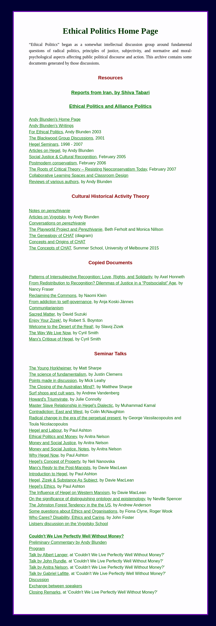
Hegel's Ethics (42, 486)
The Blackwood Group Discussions (61, 138)
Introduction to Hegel (48, 474)
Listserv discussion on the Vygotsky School (68, 523)
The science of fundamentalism (57, 374)
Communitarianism (46, 308)
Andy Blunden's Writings (51, 125)
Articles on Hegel (44, 150)
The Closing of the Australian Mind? (61, 387)
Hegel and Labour (45, 430)
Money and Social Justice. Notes (59, 449)
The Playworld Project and (65, 229)
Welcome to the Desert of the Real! (61, 326)
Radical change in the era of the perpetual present (75, 418)
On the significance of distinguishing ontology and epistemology (87, 499)
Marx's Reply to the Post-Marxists (60, 467)
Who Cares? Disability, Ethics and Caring (66, 517)
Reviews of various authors (54, 181)
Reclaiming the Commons (52, 295)
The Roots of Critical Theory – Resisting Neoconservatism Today (88, 169)
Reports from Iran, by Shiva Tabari (110, 92)
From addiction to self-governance (60, 302)
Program (37, 548)
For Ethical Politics (46, 132)
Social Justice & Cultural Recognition (62, 157)
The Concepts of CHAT (50, 248)
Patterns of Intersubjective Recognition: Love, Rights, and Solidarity (90, 277)
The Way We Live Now (50, 333)
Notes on (49, 210)
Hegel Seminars (43, 144)
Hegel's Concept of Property (54, 461)
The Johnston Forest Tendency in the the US (70, 505)
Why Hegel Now (43, 455)
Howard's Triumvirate (48, 399)
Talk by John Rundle (47, 561)
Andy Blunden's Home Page (55, 119)
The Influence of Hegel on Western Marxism (69, 492)
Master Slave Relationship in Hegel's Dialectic (71, 405)
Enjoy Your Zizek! (45, 320)
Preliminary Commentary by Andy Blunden (68, 542)
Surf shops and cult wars (51, 393)
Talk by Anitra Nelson (48, 567)
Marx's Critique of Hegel (51, 339)
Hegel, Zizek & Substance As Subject (63, 480)
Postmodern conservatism (53, 163)
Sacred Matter (42, 314)
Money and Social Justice (52, 443)
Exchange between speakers (55, 586)
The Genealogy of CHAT (51, 235)
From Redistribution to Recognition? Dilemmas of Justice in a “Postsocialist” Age (102, 283)
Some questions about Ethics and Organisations (73, 511)
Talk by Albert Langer (48, 555)
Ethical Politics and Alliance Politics (110, 106)
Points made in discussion (53, 380)
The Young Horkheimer (50, 368)
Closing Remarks (45, 592)
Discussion (39, 580)
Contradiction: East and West (56, 411)
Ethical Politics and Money (53, 436)
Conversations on (57, 223)
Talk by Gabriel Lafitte (49, 573)
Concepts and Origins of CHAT (57, 242)
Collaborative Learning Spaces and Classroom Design (78, 175)
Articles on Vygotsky (47, 217)
